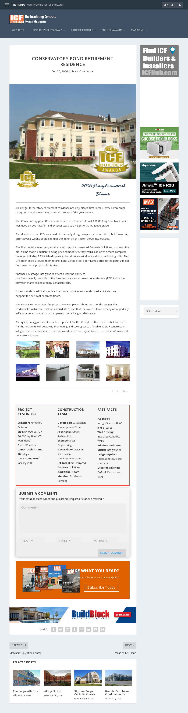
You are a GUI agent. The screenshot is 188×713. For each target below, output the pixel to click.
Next (125, 388)
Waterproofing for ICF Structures (45, 4)
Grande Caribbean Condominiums (117, 689)
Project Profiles (82, 26)
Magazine (137, 26)
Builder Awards (112, 26)
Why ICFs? (18, 26)
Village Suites (52, 687)
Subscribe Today (101, 583)
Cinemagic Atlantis (25, 687)
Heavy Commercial (82, 68)
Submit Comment (112, 549)
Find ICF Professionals (47, 26)
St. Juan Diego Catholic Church (84, 689)
